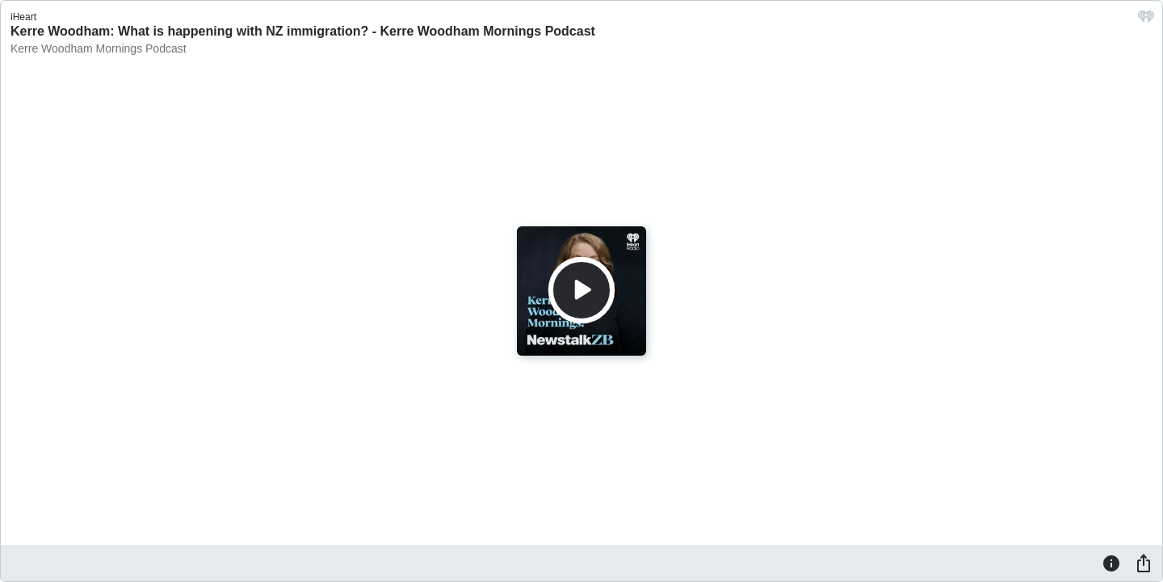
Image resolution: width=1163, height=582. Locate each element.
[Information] (1111, 562)
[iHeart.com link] (1146, 20)
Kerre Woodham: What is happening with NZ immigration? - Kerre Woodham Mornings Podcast (302, 31)
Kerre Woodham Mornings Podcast (98, 48)
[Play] (581, 290)
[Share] (1143, 562)
